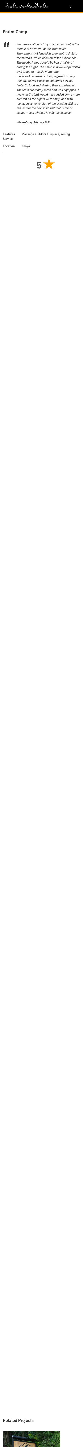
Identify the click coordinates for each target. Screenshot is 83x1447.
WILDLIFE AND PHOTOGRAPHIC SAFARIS (27, 7)
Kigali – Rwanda (16, 1299)
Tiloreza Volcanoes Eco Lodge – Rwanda (37, 1136)
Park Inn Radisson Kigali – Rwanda (31, 1194)
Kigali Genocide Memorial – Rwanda (33, 1247)
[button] (70, 6)
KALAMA (28, 4)
